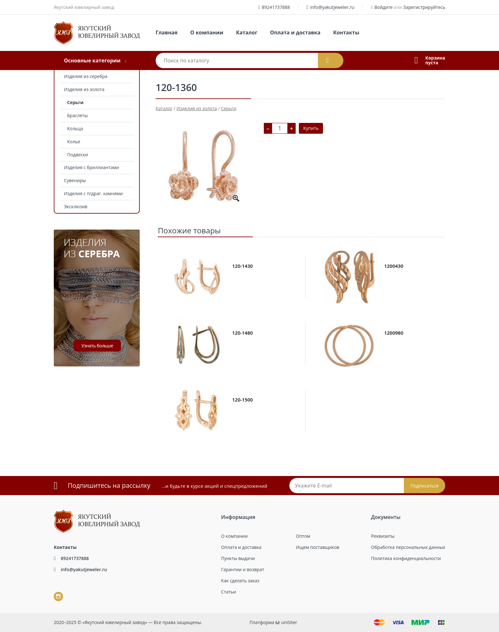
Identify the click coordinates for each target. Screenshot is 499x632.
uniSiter (289, 622)
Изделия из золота (84, 89)
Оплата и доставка (295, 32)
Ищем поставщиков (317, 547)
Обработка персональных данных (408, 547)
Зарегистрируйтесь (424, 7)
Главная (167, 32)
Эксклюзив (75, 206)
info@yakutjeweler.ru (332, 7)
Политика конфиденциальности (406, 558)
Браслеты (77, 115)
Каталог (246, 32)
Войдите (383, 7)
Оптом (303, 536)
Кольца (75, 128)
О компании (206, 32)
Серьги (75, 102)
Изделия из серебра (86, 76)
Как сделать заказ (240, 581)
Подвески (77, 155)
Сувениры (75, 180)
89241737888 (276, 7)
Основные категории (92, 60)
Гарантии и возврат (242, 569)
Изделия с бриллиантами (91, 167)
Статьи (228, 592)
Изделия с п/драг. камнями (93, 193)
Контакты (346, 32)
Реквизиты (382, 536)
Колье (73, 141)
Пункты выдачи (238, 558)
